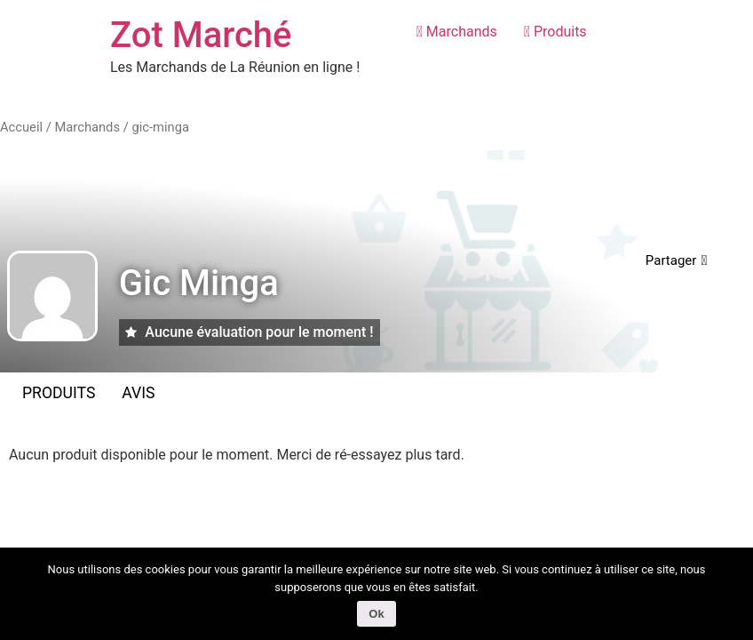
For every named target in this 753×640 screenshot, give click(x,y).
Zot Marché (201, 35)
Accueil (21, 127)
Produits (555, 31)
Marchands (456, 31)
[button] (676, 261)
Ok (376, 613)
